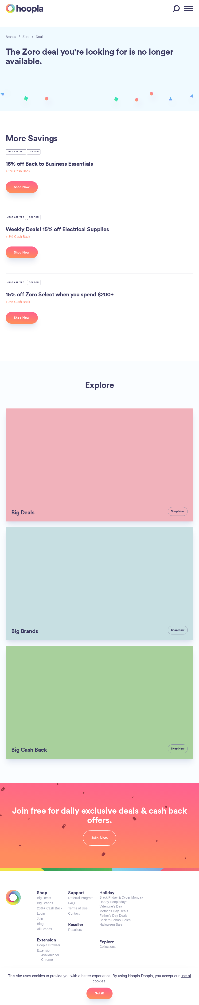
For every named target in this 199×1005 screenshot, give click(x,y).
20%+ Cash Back (49, 908)
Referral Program (80, 898)
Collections (107, 946)
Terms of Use (77, 908)
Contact (73, 913)
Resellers (75, 930)
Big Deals (44, 898)
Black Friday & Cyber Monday (121, 897)
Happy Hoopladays (113, 902)
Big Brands (45, 903)
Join (40, 918)
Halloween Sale (110, 924)
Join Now (99, 837)
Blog (40, 924)
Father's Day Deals (113, 915)
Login (41, 913)
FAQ (71, 903)
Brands (11, 37)
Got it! (99, 993)
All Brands (44, 929)
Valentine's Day (110, 906)
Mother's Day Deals (113, 911)
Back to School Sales (114, 920)
